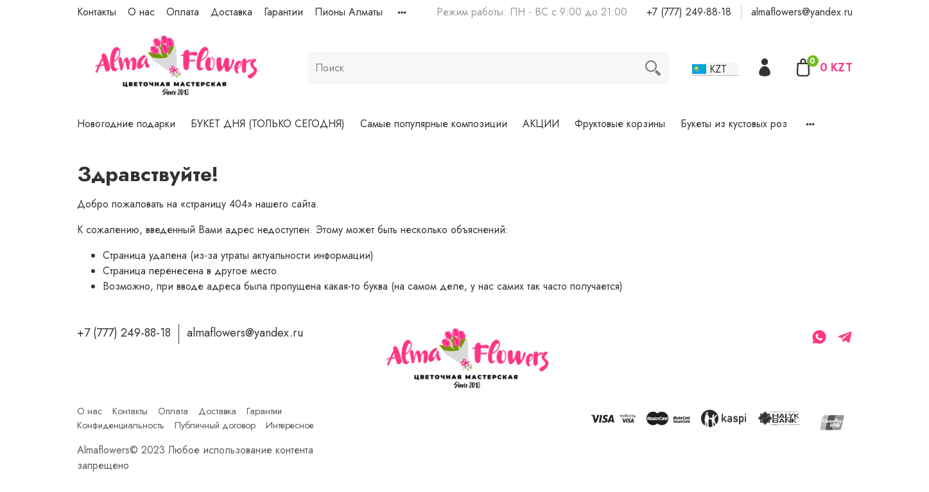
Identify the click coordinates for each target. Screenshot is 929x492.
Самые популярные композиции (433, 123)
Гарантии (283, 11)
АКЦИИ (541, 123)
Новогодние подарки (126, 123)
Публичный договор (215, 425)
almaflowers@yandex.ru (802, 11)
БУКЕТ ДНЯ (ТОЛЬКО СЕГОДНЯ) (268, 123)
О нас (141, 11)
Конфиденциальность (120, 425)
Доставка (231, 11)
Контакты (96, 11)
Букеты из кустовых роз (734, 123)
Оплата (182, 11)
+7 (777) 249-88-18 (689, 11)
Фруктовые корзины (620, 123)
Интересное (290, 425)
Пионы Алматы (349, 11)
